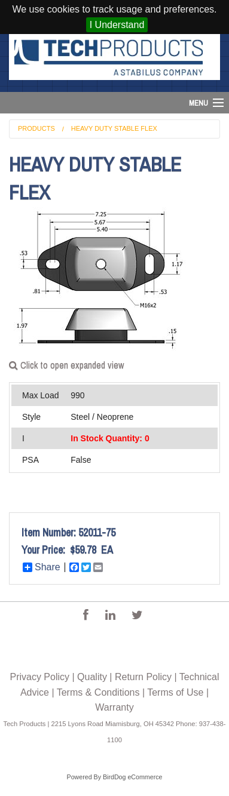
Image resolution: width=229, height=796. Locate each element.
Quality (92, 677)
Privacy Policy (39, 677)
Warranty (114, 707)
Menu (198, 103)
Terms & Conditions (98, 692)
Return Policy (143, 677)
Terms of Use (175, 692)
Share (41, 567)
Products (36, 128)
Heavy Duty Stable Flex (114, 128)
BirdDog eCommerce (133, 776)
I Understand (117, 25)
